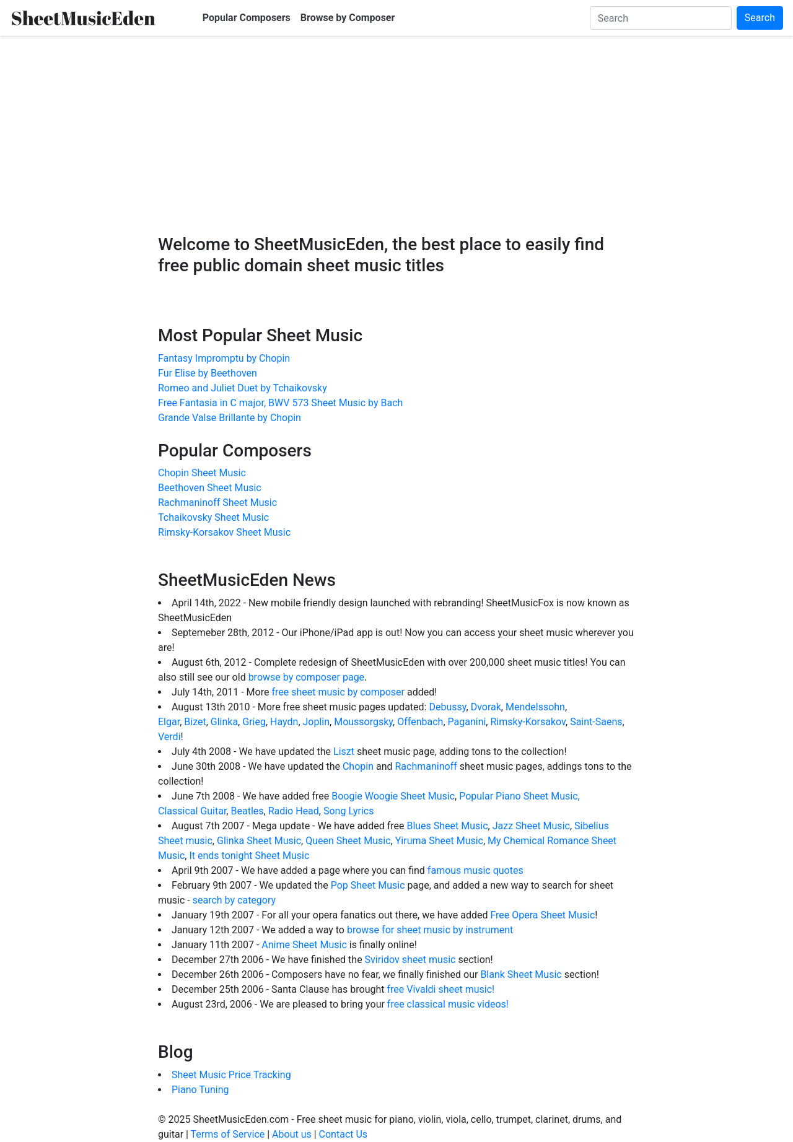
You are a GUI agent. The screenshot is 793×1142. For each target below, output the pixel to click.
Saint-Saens (596, 722)
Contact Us (343, 1134)
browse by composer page (306, 677)
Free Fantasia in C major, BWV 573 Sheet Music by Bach (280, 403)
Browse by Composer (347, 18)
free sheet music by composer (339, 692)
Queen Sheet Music (347, 841)
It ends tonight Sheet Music (249, 855)
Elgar (169, 722)
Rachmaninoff (426, 766)
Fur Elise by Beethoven (207, 373)
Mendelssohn (535, 707)
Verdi (169, 737)
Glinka (224, 722)
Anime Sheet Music (303, 945)
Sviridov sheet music (410, 959)
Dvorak (486, 707)
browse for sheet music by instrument (430, 930)
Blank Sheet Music (520, 974)
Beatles (246, 811)
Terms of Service (228, 1134)
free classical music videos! (448, 1004)
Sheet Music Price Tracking (231, 1075)
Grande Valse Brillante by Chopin (229, 418)
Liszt (343, 751)
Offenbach (420, 722)
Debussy (447, 707)
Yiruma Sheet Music (439, 841)
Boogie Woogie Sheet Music (393, 796)
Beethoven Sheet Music (209, 488)
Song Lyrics (348, 811)
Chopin (358, 766)
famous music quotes (475, 870)
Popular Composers (247, 18)
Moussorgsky (363, 722)
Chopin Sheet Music (202, 473)
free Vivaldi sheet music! (440, 989)
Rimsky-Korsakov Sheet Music (224, 532)
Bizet (195, 722)
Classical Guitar (192, 811)
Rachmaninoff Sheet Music (217, 502)
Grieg (254, 722)
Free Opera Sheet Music (542, 915)
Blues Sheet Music (447, 826)
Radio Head (293, 811)
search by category (234, 900)
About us (292, 1134)
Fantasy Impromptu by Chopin (224, 358)
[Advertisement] (396, 144)
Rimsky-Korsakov (528, 722)
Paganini (467, 722)
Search (760, 18)
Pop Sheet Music (368, 885)
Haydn (284, 722)
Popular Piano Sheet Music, (519, 796)
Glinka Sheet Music (259, 841)
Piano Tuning (200, 1090)
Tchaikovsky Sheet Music (213, 517)
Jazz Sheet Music (531, 826)
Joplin (316, 722)
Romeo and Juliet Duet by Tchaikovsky (242, 388)
